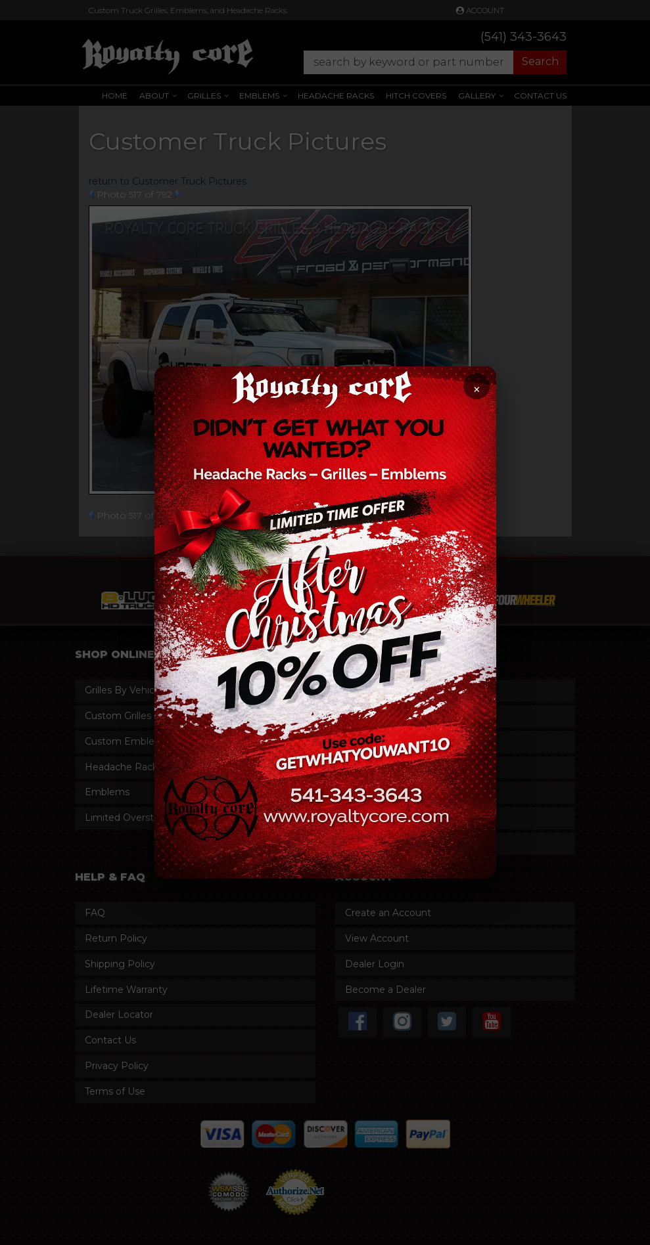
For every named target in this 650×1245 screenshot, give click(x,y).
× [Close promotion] (476, 390)
